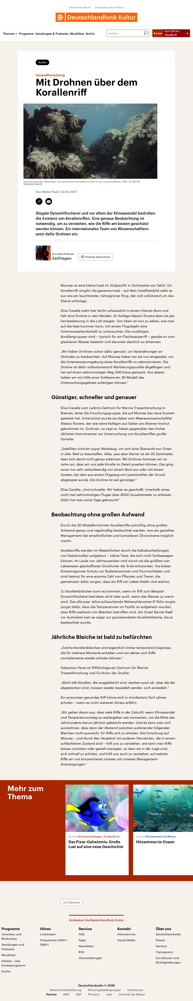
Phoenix (94, 994)
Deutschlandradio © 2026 (96, 985)
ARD (66, 994)
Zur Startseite (71, 902)
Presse (160, 940)
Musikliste (77, 33)
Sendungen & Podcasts (52, 33)
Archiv (90, 33)
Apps (82, 940)
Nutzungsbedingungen (104, 990)
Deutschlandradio (168, 934)
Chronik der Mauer (132, 994)
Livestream (48, 934)
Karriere (161, 946)
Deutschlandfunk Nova (109, 7)
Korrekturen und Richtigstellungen (168, 960)
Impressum (135, 990)
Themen (9, 33)
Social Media (126, 940)
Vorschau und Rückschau (11, 936)
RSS (81, 952)
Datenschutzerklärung (65, 990)
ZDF (78, 994)
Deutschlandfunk (80, 7)
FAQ (81, 934)
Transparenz (164, 952)
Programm (26, 33)
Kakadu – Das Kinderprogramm (13, 963)
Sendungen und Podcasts (12, 947)
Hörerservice (126, 934)
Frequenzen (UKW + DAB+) (54, 942)
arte (109, 994)
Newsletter (86, 946)
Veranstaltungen (90, 958)
